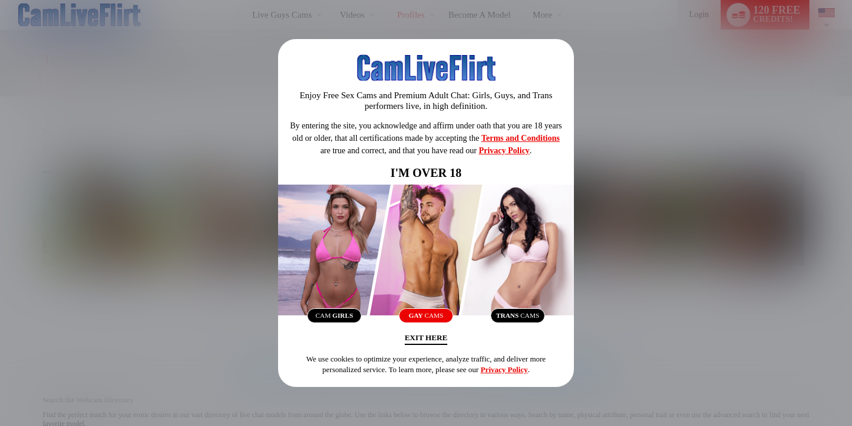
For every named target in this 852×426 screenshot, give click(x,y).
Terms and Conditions (520, 135)
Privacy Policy (504, 148)
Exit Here (425, 339)
